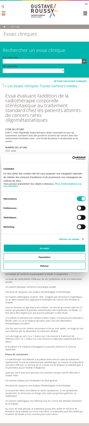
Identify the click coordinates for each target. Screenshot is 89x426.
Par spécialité (10, 66)
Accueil (4, 27)
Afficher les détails (69, 239)
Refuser (44, 266)
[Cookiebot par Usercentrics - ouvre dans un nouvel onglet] (72, 158)
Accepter (44, 248)
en (86, 4)
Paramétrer (44, 257)
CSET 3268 (15, 27)
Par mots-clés (10, 57)
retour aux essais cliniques (70, 81)
